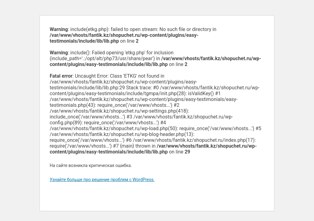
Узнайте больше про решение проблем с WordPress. (102, 179)
